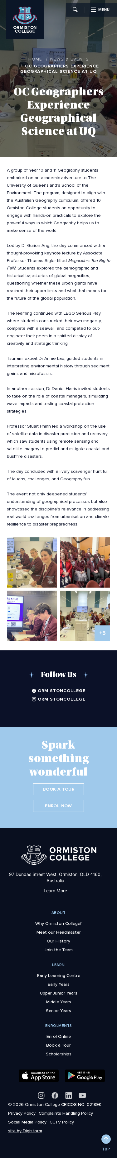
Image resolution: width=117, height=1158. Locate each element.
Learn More (55, 890)
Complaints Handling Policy (66, 1113)
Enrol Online (58, 1036)
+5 (102, 636)
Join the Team (59, 950)
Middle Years (58, 1002)
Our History (58, 941)
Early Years (59, 984)
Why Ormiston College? (58, 923)
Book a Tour (58, 789)
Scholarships (58, 1054)
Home (35, 59)
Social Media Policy (27, 1122)
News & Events (69, 59)
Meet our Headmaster (59, 932)
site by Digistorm (25, 1131)
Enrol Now (58, 805)
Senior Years (58, 1010)
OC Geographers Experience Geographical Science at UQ (59, 68)
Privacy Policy (22, 1113)
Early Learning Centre (58, 975)
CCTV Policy (62, 1122)
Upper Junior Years (58, 993)
